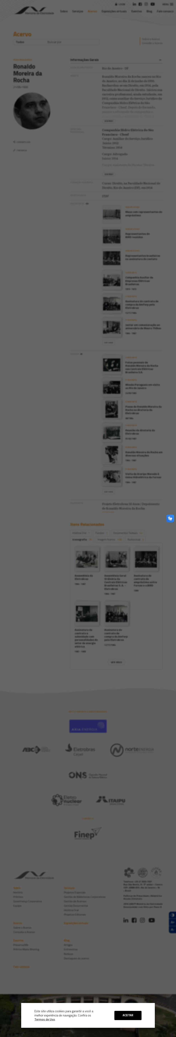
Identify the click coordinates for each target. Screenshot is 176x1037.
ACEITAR (128, 1015)
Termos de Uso (44, 1019)
